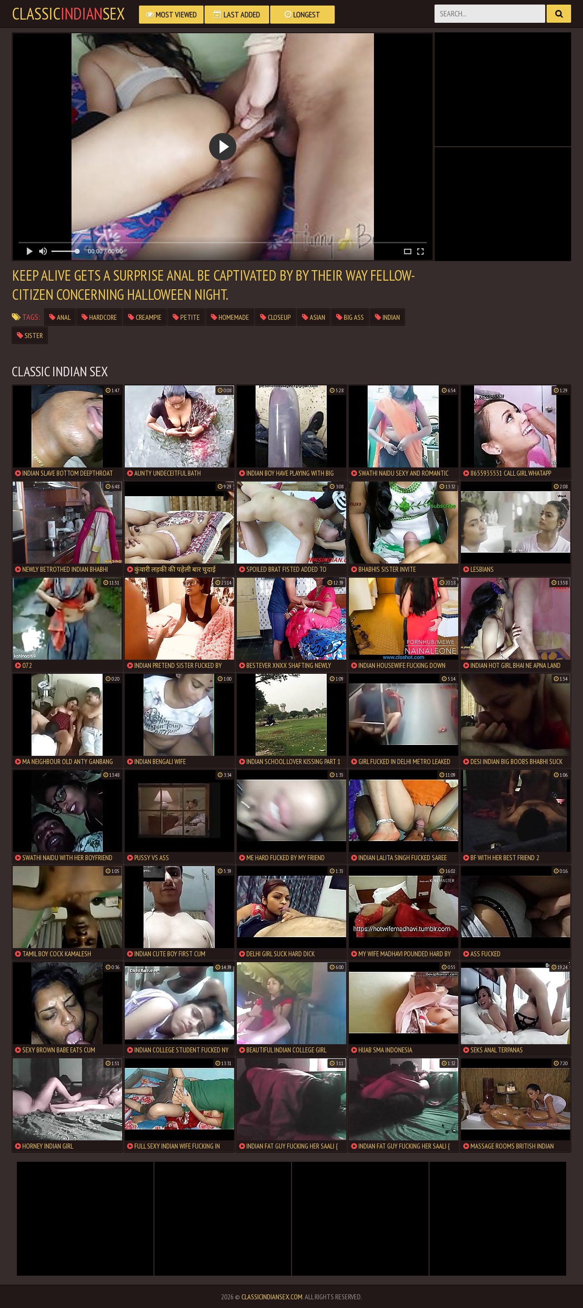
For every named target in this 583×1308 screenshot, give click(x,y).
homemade (230, 317)
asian (313, 317)
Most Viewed (171, 14)
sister (30, 335)
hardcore (99, 317)
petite (186, 317)
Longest (302, 14)
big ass (350, 317)
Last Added (237, 14)
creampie (145, 317)
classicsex (68, 14)
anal (60, 317)
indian (387, 317)
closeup (275, 317)
